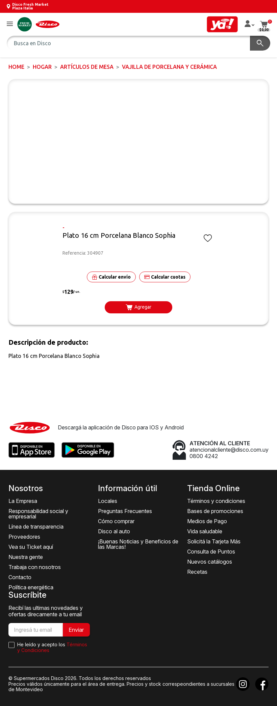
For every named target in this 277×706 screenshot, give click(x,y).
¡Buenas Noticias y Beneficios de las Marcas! (138, 544)
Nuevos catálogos (209, 561)
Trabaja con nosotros (34, 567)
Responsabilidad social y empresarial (38, 513)
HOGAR (42, 67)
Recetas (197, 571)
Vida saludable (204, 531)
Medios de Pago (207, 521)
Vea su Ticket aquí (30, 546)
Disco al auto (114, 531)
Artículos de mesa (87, 67)
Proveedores (24, 536)
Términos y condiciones (216, 501)
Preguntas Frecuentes (125, 511)
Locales (107, 501)
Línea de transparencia (36, 526)
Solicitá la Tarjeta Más (214, 541)
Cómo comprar (116, 521)
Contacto (19, 577)
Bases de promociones (215, 511)
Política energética (30, 587)
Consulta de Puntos (211, 551)
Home (16, 67)
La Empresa (22, 501)
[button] (10, 24)
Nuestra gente (25, 557)
